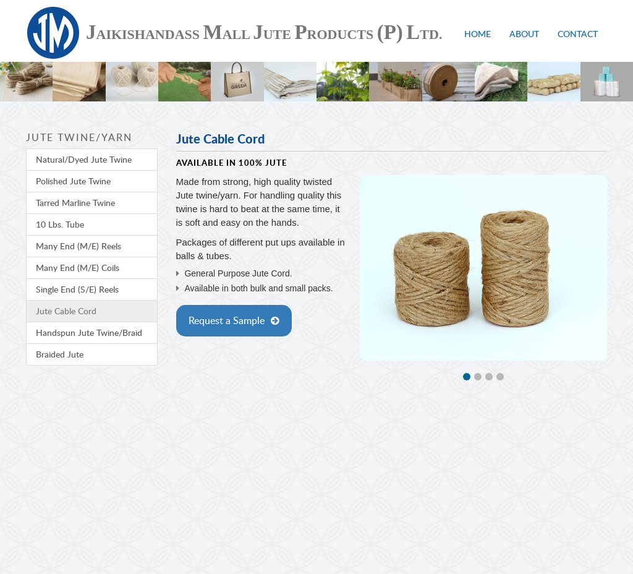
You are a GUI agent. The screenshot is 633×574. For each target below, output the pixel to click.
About (524, 34)
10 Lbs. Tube (60, 224)
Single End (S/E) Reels (77, 289)
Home (477, 34)
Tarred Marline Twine (75, 202)
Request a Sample (227, 320)
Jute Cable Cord (66, 311)
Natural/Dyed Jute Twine (84, 159)
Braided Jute (59, 354)
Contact (578, 34)
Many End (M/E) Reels (78, 246)
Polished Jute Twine (73, 181)
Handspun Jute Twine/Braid (89, 332)
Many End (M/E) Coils (77, 267)
